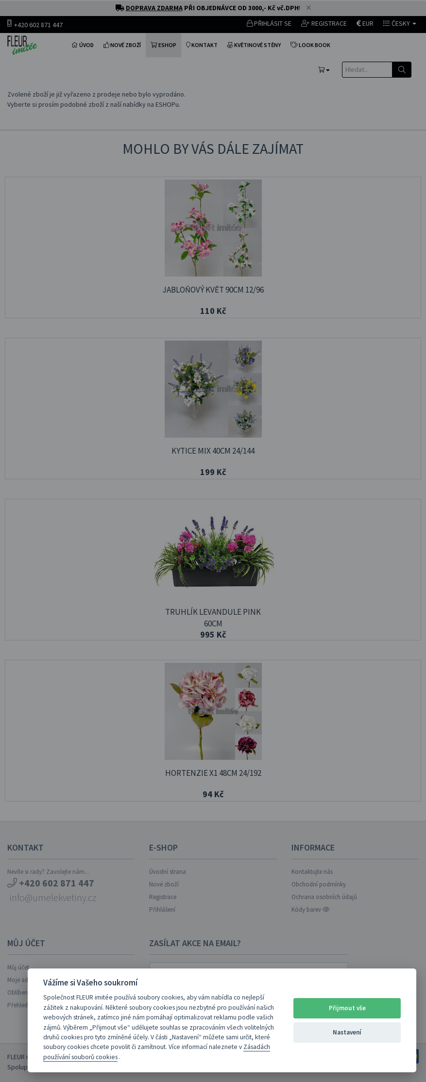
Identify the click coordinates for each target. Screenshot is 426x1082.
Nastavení (347, 1032)
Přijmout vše (347, 1008)
